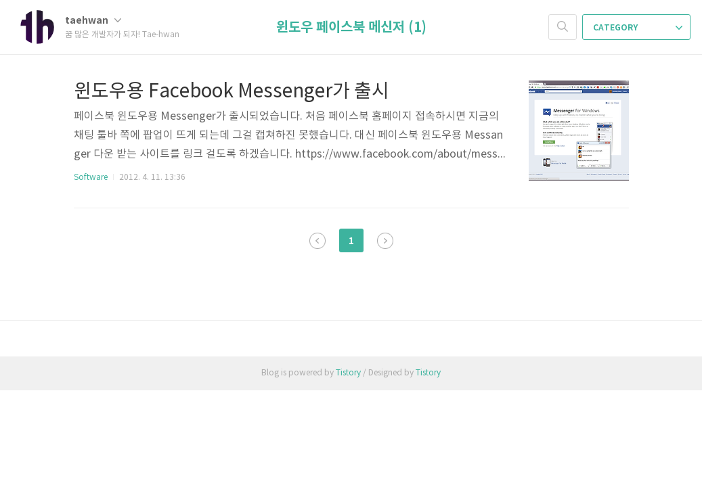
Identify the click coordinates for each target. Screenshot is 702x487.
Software (91, 177)
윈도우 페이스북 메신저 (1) (351, 28)
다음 (385, 241)
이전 (317, 241)
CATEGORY (637, 27)
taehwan (93, 20)
